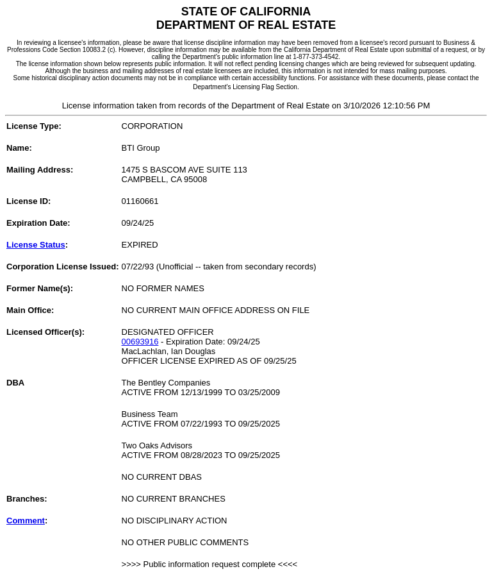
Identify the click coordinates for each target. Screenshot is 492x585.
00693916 (140, 341)
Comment (25, 520)
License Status (35, 245)
